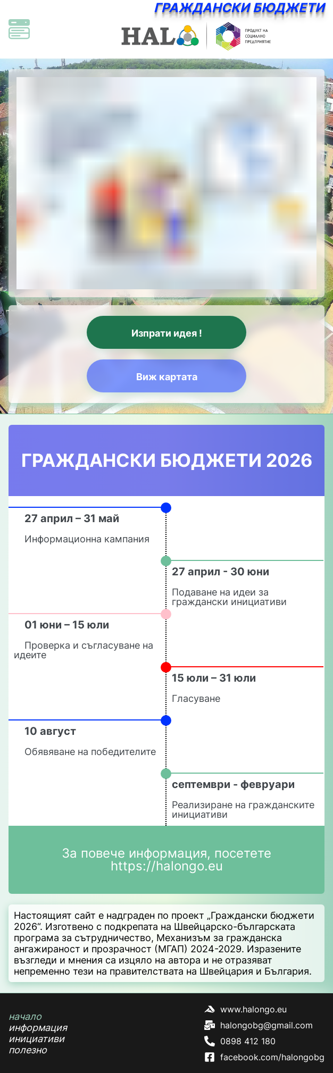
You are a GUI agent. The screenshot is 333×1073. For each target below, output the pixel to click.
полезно (28, 1049)
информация (38, 1027)
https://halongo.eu (167, 866)
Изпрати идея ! (166, 333)
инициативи (36, 1038)
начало (25, 1016)
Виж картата (166, 376)
